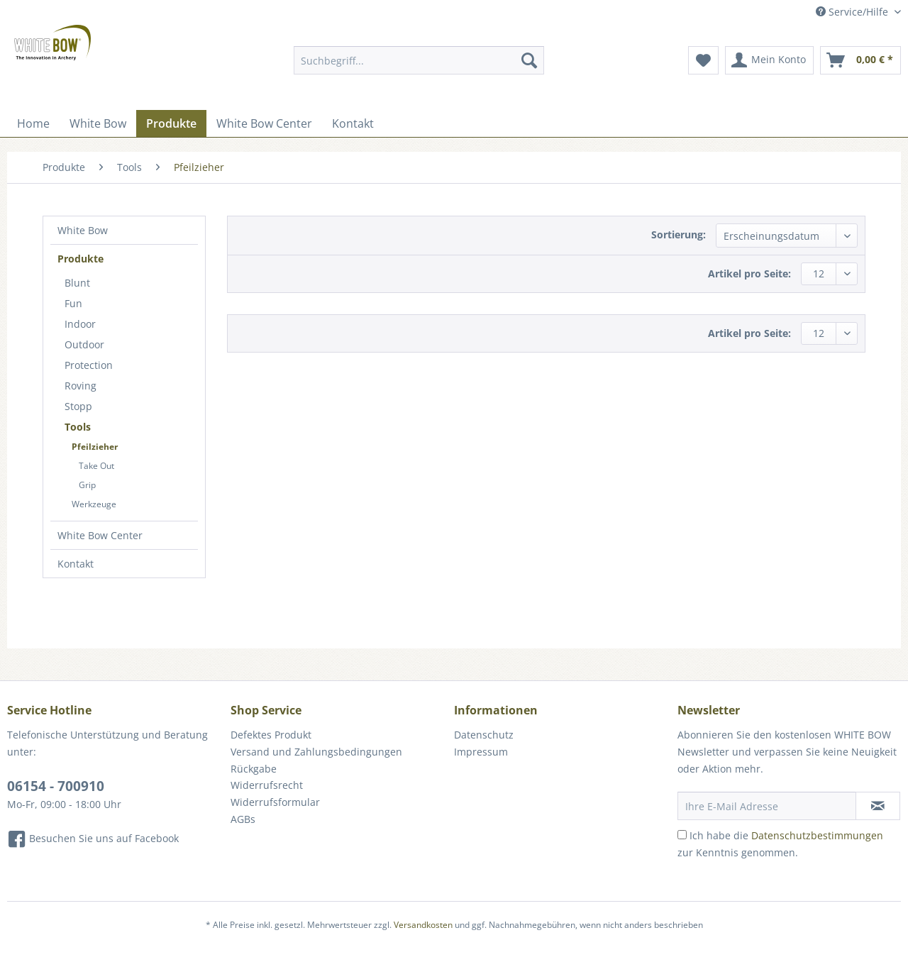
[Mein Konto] (769, 60)
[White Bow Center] (264, 123)
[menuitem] (419, 67)
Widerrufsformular (275, 802)
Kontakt (75, 563)
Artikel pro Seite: (749, 273)
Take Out (96, 466)
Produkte (80, 258)
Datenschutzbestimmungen (817, 835)
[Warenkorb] (860, 60)
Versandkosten (423, 925)
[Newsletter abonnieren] (878, 806)
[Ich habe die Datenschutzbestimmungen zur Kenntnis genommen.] (682, 834)
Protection (89, 365)
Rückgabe (254, 768)
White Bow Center (100, 535)
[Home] (33, 123)
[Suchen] (529, 60)
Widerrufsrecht (267, 785)
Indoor (80, 324)
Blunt (77, 282)
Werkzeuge (94, 504)
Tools (78, 426)
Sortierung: (678, 234)
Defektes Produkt (271, 734)
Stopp (78, 406)
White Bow (82, 230)
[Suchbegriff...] (419, 60)
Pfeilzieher (95, 447)
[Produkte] (171, 123)
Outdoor (84, 344)
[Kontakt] (353, 123)
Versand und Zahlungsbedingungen (316, 751)
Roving (80, 385)
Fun (73, 303)
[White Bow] (98, 123)
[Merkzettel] (703, 60)
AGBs (243, 819)
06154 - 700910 (55, 786)
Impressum (481, 751)
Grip (87, 485)
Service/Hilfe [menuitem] (853, 11)
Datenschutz (484, 734)
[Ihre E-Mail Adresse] (766, 806)
